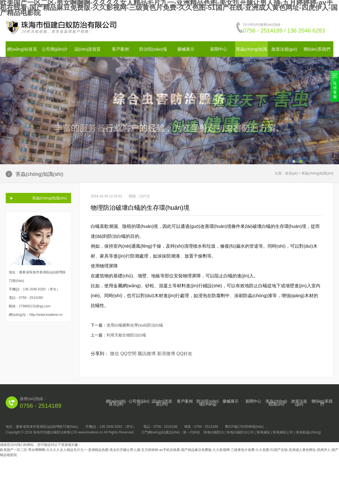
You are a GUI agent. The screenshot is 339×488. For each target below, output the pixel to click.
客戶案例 (120, 49)
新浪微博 (166, 353)
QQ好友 (184, 353)
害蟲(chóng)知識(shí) (49, 198)
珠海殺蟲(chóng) (308, 432)
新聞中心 (218, 49)
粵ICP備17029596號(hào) (244, 427)
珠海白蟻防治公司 (240, 432)
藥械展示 (185, 49)
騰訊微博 (147, 353)
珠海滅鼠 (263, 432)
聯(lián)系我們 (317, 49)
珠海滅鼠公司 (283, 432)
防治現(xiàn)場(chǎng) (207, 402)
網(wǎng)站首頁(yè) (116, 402)
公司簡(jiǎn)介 (55, 49)
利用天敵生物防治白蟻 (126, 335)
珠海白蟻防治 (213, 432)
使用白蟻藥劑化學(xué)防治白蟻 (135, 325)
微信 (114, 353)
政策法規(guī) (284, 49)
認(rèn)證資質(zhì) (162, 402)
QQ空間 (128, 353)
